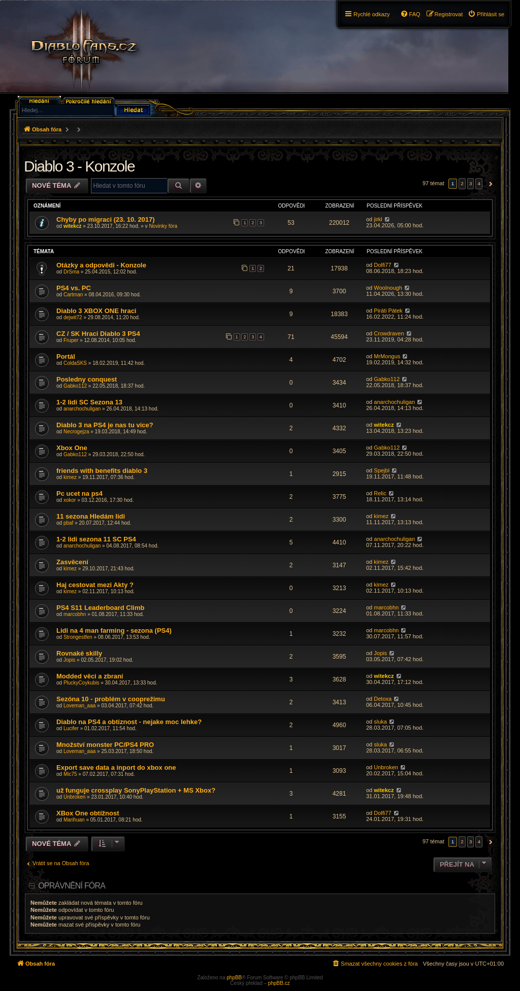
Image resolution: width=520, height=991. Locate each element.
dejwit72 (72, 317)
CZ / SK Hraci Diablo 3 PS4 (98, 333)
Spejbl (381, 470)
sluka (380, 722)
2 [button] (462, 183)
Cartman (73, 294)
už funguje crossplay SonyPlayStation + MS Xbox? (135, 790)
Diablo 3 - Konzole (79, 166)
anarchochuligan (82, 409)
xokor (69, 500)
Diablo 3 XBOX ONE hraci (96, 311)
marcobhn (74, 614)
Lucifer (71, 728)
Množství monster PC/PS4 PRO (105, 744)
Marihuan (74, 820)
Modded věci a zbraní (89, 676)
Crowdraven (389, 333)
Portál (65, 356)
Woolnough (388, 288)
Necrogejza (76, 431)
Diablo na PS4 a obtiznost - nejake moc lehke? (129, 722)
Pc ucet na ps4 (79, 493)
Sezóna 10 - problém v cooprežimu (110, 699)
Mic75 (70, 774)
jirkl (378, 219)
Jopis (69, 660)
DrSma (71, 272)
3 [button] (470, 183)
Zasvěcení (72, 562)
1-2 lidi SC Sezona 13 (89, 402)
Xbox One (71, 448)
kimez (70, 477)
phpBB (234, 977)
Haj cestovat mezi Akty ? (95, 585)
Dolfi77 (382, 265)
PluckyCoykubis (81, 683)
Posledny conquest (86, 379)
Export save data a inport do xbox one (116, 767)
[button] (489, 183)
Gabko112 (75, 386)
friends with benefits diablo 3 (101, 470)
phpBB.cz (279, 983)
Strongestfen (77, 637)
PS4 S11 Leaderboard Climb (100, 607)
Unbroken (386, 767)
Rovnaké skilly (79, 653)
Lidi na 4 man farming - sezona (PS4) (114, 630)
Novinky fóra (163, 226)
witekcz (72, 226)
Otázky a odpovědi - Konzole (101, 265)
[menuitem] (486, 14)
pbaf (68, 523)
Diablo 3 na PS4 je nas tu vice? (104, 425)
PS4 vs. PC (73, 288)
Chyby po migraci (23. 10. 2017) (105, 219)
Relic (380, 493)
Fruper (70, 340)
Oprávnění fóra (71, 885)
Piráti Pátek (388, 310)
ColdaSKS (75, 363)
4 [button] (478, 183)
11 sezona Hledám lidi (90, 516)
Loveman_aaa (79, 705)
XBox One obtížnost (87, 813)
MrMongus (387, 356)
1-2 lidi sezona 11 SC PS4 (96, 539)
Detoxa (383, 699)
